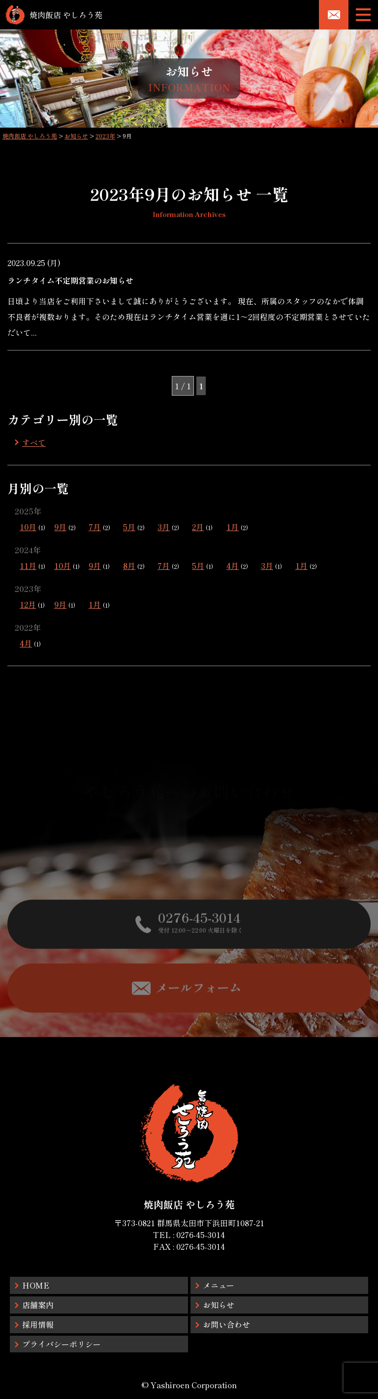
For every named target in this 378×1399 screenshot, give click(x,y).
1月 (232, 527)
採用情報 (38, 1324)
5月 (129, 527)
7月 (95, 527)
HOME (35, 1285)
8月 (129, 565)
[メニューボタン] (363, 14)
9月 (60, 527)
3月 (164, 527)
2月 (198, 527)
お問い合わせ (226, 1324)
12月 (28, 604)
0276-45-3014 (200, 1234)
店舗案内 (38, 1305)
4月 (232, 565)
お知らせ (218, 1305)
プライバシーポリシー (61, 1344)
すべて (34, 442)
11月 (28, 565)
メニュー (218, 1285)
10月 (28, 527)
